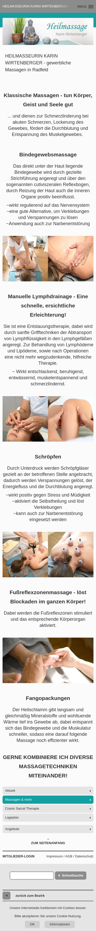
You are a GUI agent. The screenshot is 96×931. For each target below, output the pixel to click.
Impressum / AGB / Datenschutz (69, 856)
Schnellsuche (72, 875)
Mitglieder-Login (19, 856)
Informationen (60, 924)
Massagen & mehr (18, 799)
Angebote (12, 829)
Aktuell (10, 790)
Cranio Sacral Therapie (22, 808)
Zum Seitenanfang (48, 841)
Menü (81, 6)
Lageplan (12, 817)
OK (32, 924)
